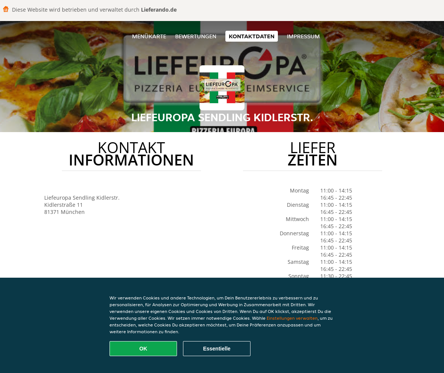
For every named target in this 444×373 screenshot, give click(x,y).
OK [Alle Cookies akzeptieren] (143, 349)
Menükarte (149, 36)
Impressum (303, 36)
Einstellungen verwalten (292, 318)
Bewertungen (195, 36)
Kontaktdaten (251, 36)
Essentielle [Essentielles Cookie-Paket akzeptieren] (216, 349)
